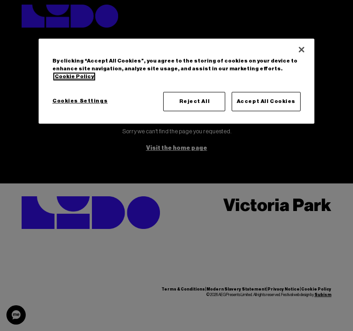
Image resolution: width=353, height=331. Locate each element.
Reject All (194, 101)
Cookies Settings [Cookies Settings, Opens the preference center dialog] (80, 100)
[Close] (301, 50)
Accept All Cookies (266, 101)
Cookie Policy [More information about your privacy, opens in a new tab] (74, 76)
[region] (176, 81)
